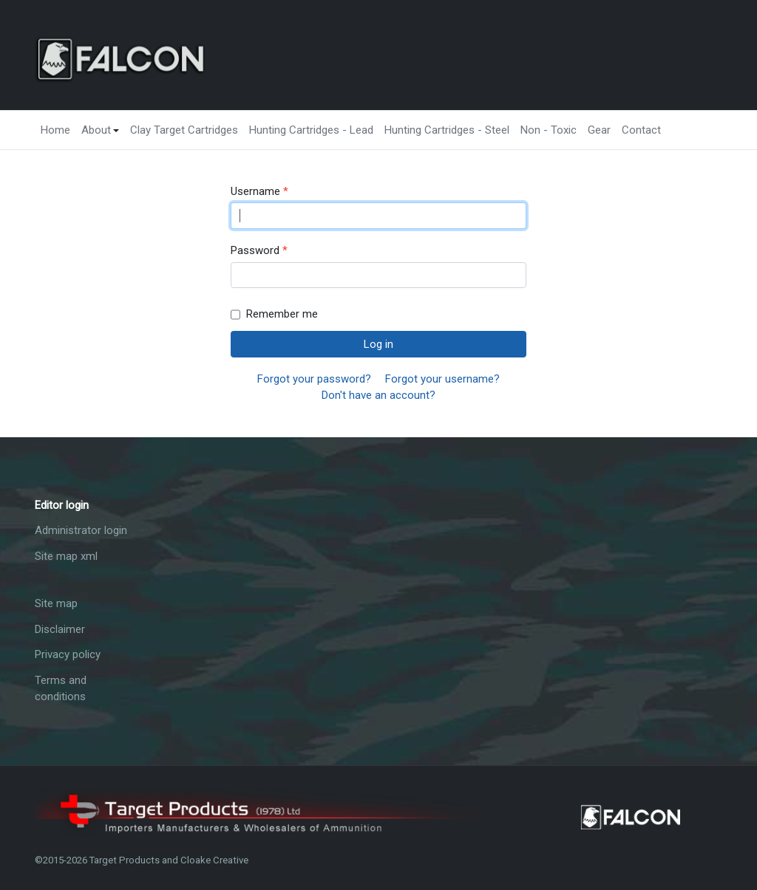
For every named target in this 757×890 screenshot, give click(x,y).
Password (259, 250)
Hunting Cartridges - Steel (446, 130)
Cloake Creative (214, 860)
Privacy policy (68, 654)
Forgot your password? (314, 379)
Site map (56, 603)
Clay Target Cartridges (184, 130)
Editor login (62, 505)
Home (55, 130)
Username (259, 191)
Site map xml (66, 556)
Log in (378, 344)
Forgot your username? (442, 379)
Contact (641, 130)
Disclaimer (60, 629)
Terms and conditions (60, 689)
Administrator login (81, 530)
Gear (599, 130)
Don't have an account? (378, 395)
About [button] (100, 130)
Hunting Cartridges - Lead (311, 130)
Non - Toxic (548, 130)
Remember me (274, 314)
